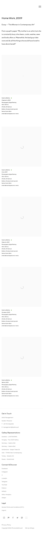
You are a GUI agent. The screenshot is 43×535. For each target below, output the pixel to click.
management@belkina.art (11, 427)
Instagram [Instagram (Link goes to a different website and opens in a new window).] (5, 472)
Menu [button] (39, 6)
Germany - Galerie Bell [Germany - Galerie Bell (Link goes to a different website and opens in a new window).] (8, 446)
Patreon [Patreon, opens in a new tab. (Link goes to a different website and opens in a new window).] (8, 517)
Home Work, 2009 (12, 18)
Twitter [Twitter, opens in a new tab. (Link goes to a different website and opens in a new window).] (17, 517)
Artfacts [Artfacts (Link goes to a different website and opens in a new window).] (4, 491)
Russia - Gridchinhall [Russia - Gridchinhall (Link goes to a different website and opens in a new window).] (8, 459)
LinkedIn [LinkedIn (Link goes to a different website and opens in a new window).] (4, 478)
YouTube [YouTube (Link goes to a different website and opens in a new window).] (4, 485)
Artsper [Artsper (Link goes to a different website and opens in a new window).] (4, 498)
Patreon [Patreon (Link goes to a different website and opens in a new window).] (4, 488)
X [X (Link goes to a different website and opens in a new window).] (2, 475)
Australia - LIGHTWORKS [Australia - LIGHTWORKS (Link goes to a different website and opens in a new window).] (9, 437)
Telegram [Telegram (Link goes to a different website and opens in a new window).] (4, 482)
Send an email (22, 517)
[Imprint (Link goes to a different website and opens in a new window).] (4, 510)
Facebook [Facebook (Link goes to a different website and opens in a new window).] (5, 468)
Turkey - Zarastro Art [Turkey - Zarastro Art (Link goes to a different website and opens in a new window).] (8, 456)
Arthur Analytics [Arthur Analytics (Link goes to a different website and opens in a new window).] (6, 494)
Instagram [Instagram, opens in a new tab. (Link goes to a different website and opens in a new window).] (4, 517)
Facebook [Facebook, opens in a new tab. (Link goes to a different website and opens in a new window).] (13, 517)
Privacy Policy (6, 525)
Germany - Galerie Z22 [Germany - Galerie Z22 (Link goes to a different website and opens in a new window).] (8, 443)
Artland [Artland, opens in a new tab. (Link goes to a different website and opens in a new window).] (26, 517)
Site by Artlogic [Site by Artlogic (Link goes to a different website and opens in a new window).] (29, 528)
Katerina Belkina (11, 6)
